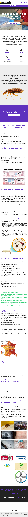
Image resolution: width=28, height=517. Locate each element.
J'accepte (25, 514)
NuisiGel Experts (5, 405)
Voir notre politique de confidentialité (4, 515)
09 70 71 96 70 (14, 23)
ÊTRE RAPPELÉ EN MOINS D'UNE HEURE (21, 2)
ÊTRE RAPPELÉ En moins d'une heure (14, 26)
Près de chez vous (26, 2)
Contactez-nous (24, 2)
